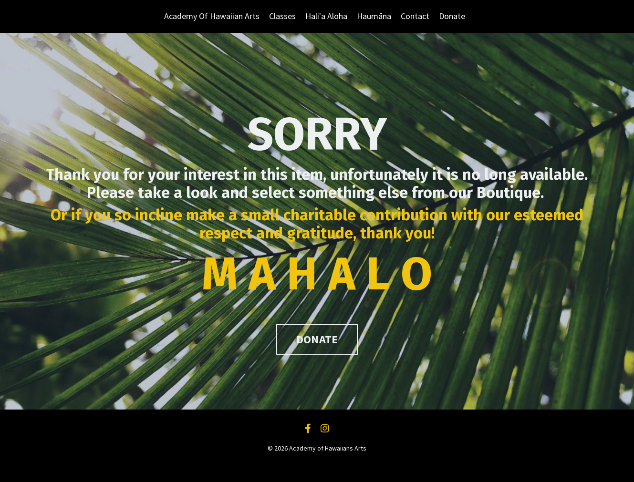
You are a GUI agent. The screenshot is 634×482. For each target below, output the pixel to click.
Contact (415, 15)
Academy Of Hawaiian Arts (212, 15)
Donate (452, 15)
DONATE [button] (317, 339)
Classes (282, 15)
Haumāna (374, 15)
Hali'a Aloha (326, 15)
